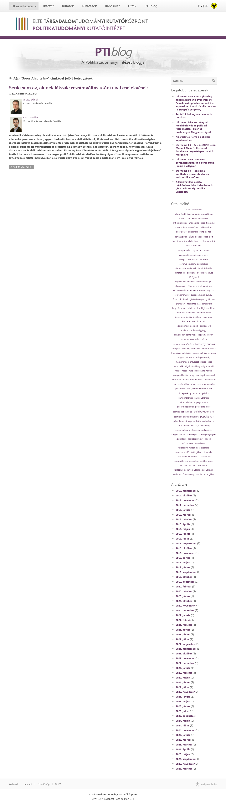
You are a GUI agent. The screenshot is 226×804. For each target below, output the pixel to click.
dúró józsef (194, 277)
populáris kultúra (191, 417)
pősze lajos (178, 421)
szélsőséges (192, 434)
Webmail (13, 784)
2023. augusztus (185, 716)
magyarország (182, 362)
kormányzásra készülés (183, 344)
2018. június (183, 533)
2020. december (185, 610)
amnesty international (198, 219)
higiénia (205, 308)
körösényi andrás (205, 344)
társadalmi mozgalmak (188, 448)
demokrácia (202, 264)
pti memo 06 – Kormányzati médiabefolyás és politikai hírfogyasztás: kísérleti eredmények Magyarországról (193, 127)
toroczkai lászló (182, 452)
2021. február (183, 620)
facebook (177, 299)
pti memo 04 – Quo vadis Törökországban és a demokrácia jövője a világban (195, 163)
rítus (180, 426)
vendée (199, 474)
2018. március (184, 519)
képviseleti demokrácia (187, 326)
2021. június (183, 634)
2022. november (185, 692)
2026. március (184, 768)
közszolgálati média (191, 349)
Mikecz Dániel (30, 99)
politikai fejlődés (202, 407)
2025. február (183, 739)
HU (200, 6)
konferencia (186, 330)
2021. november (185, 658)
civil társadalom (193, 246)
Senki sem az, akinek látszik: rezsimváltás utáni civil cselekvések (78, 87)
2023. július (182, 711)
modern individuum (203, 371)
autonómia (193, 227)
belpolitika (193, 232)
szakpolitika (206, 430)
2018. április (183, 524)
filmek (185, 299)
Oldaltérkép (43, 784)
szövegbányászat (195, 439)
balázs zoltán (206, 227)
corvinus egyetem (187, 264)
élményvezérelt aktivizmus (200, 286)
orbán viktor (183, 384)
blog (191, 236)
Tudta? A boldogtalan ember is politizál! (194, 115)
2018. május (183, 529)
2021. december (185, 663)
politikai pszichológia (182, 412)
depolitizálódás (205, 268)
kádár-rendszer (189, 321)
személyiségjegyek (207, 434)
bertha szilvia (181, 237)
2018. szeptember (186, 543)
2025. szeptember (186, 759)
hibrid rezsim (194, 308)
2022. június (183, 682)
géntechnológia (197, 299)
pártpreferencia (185, 398)
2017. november (185, 500)
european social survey (201, 295)
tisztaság (205, 448)
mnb (191, 371)
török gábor (196, 452)
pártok (206, 393)
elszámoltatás (179, 290)
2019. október (184, 577)
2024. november (185, 730)
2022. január (183, 668)
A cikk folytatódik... (21, 167)
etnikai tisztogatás (205, 290)
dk (198, 273)
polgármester (202, 402)
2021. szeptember (186, 648)
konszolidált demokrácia (185, 335)
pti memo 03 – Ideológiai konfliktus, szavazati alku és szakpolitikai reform (192, 174)
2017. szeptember (186, 490)
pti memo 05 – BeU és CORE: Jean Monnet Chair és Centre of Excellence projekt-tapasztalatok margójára (196, 149)
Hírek (132, 6)
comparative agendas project (194, 250)
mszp (192, 375)
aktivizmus (197, 210)
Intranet (28, 784)
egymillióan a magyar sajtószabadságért (193, 282)
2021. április (183, 629)
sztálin (208, 439)
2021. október (184, 653)
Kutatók (68, 6)
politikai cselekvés (185, 407)
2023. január (183, 696)
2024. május (183, 720)
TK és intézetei (22, 6)
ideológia (190, 313)
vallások (209, 470)
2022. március (184, 672)
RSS (58, 784)
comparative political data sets (193, 260)
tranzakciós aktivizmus (187, 457)
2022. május (183, 677)
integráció (180, 317)
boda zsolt (208, 237)
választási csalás (200, 465)
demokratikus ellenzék (186, 268)
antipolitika (194, 223)
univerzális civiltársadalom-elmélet (190, 461)
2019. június (183, 567)
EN (206, 6)
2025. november (185, 764)
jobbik (189, 317)
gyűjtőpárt (180, 304)
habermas (191, 304)
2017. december (185, 505)
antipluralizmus (180, 223)
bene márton (205, 232)
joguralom (207, 317)
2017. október (184, 495)
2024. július (182, 725)
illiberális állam (204, 313)
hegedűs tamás (179, 308)
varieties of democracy (183, 474)
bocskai (198, 237)
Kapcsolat (112, 6)
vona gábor (209, 474)
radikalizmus (208, 421)
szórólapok (181, 439)
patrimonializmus (187, 402)
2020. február (183, 586)
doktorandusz (206, 273)
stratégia (196, 430)
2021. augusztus (185, 644)
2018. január (183, 510)
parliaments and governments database (193, 388)
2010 (188, 210)
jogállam (197, 317)
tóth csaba (208, 452)
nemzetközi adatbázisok (183, 380)
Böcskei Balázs (30, 117)
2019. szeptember (186, 572)
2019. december (185, 581)
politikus (178, 417)
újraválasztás (205, 457)
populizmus (206, 416)
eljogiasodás (180, 286)
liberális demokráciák (181, 353)
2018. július (182, 538)
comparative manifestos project (193, 255)
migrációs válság (192, 366)
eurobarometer (182, 295)
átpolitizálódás (207, 223)
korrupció (176, 349)
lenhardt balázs (209, 349)
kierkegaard (205, 326)
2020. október (184, 601)
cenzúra (183, 241)
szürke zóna (187, 443)
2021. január (183, 615)
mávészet (194, 362)
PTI (113, 51)
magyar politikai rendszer (204, 353)
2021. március (184, 625)
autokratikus (181, 227)
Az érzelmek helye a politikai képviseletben (193, 138)
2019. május (183, 562)
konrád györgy (199, 330)
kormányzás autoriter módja (194, 339)
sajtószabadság (202, 426)
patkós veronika (201, 398)
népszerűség (210, 380)
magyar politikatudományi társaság (193, 357)
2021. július (182, 639)
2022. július (182, 687)
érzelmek (191, 290)
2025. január (183, 735)
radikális (197, 421)
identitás (181, 313)
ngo (174, 384)
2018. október (184, 548)
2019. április (183, 558)
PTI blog (151, 6)
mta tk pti (200, 375)
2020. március (184, 591)
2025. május (183, 754)
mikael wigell (181, 371)
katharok (201, 321)
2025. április (183, 749)
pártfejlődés (183, 393)
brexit (175, 241)
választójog (199, 470)
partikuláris (195, 393)
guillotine (210, 299)
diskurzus (191, 273)
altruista (183, 219)
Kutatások (89, 6)
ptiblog (188, 421)
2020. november (185, 605)
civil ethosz (193, 241)
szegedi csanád (178, 434)
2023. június (183, 706)
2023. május (183, 701)
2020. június (183, 596)
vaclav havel (185, 465)
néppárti (199, 380)
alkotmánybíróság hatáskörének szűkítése (194, 214)
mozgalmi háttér (180, 375)
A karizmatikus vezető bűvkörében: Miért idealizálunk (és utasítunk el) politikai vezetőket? (194, 186)
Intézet (48, 6)
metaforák (178, 366)
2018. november (185, 553)
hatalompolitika (204, 304)
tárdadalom (199, 443)
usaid (210, 461)
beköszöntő (181, 232)
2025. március (184, 744)
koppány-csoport (205, 335)
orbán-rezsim (197, 384)
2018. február (183, 514)
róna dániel (188, 426)
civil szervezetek (207, 241)
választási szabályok (183, 470)
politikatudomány (204, 411)
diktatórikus (180, 273)
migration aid (207, 366)
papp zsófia (209, 384)
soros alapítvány (182, 430)
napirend (210, 375)
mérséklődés (206, 362)
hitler (212, 308)
